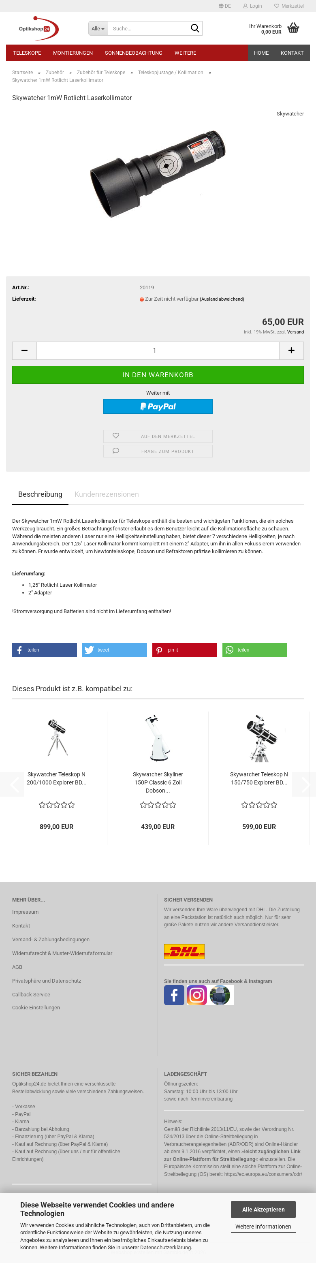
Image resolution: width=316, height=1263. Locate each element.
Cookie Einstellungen (36, 1007)
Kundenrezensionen (107, 494)
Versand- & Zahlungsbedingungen (51, 939)
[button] (225, 6)
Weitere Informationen (263, 1226)
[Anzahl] (158, 351)
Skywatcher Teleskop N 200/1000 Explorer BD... (57, 778)
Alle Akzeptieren (263, 1209)
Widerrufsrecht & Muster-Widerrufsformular (62, 953)
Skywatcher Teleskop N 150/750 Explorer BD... (259, 778)
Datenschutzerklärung (165, 1247)
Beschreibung (40, 494)
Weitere (185, 53)
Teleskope (27, 53)
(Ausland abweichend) (222, 299)
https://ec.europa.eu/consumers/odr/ (263, 1174)
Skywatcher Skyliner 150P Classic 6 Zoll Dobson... (158, 782)
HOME (261, 53)
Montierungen (73, 53)
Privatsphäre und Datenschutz (46, 981)
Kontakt (292, 53)
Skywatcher (290, 114)
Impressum (25, 912)
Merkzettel (289, 6)
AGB (17, 967)
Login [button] (252, 6)
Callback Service (31, 995)
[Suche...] (98, 28)
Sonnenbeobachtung (133, 53)
